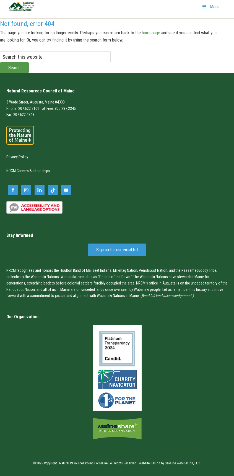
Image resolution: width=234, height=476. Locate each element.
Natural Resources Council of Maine (21, 10)
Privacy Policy (17, 157)
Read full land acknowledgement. (167, 295)
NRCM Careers (17, 171)
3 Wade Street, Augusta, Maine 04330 (35, 102)
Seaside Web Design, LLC (182, 463)
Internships (41, 171)
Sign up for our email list (117, 249)
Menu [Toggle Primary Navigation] (210, 6)
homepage (151, 32)
